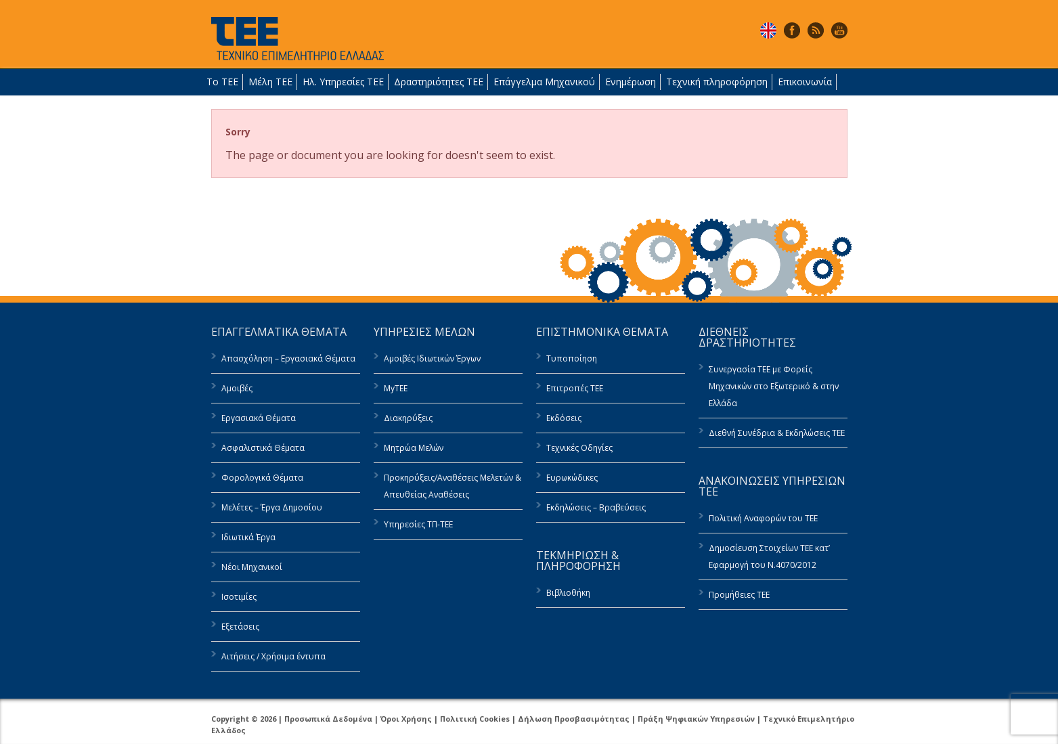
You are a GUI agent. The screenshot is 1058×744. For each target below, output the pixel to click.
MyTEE (395, 388)
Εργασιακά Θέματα (258, 418)
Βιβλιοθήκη (568, 592)
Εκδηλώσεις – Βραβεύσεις (596, 507)
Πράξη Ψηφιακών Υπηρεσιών (696, 719)
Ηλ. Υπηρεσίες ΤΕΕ (343, 81)
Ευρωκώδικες (572, 477)
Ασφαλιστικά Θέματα (263, 448)
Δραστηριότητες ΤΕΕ (438, 81)
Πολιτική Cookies (475, 719)
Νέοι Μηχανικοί (251, 567)
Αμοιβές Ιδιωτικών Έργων (432, 358)
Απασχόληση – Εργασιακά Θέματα (288, 358)
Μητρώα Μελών (413, 448)
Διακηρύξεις (408, 418)
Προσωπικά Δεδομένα (328, 719)
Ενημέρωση (630, 81)
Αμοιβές (236, 388)
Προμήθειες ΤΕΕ (739, 594)
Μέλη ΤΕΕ (270, 81)
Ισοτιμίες (239, 597)
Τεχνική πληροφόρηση (717, 81)
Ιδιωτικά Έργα (248, 537)
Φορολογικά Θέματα (262, 477)
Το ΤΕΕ (222, 81)
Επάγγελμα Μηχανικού (544, 81)
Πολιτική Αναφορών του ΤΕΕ (763, 518)
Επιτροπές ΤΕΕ (574, 388)
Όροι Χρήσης (406, 719)
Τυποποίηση (571, 358)
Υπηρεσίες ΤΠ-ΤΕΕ (418, 524)
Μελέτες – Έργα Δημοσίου (271, 507)
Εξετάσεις (240, 626)
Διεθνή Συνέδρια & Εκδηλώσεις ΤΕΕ (777, 433)
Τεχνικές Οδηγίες (579, 448)
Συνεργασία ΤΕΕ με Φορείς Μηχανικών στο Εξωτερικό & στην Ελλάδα (774, 386)
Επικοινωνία (805, 81)
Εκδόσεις (563, 418)
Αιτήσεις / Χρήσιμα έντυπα (273, 656)
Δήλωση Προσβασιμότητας (574, 719)
